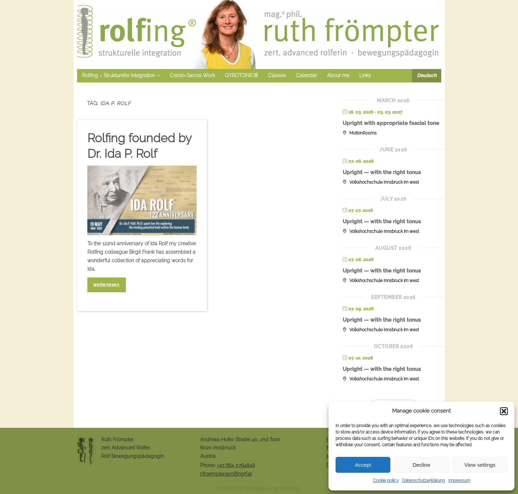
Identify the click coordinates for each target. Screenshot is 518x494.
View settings (479, 465)
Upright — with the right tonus (382, 172)
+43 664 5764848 (236, 465)
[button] (503, 411)
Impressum (459, 480)
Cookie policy (385, 480)
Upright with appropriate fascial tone (391, 123)
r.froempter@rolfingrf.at (226, 474)
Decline (421, 465)
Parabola (257, 488)
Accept (363, 465)
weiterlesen (106, 284)
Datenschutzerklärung (423, 480)
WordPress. (287, 488)
